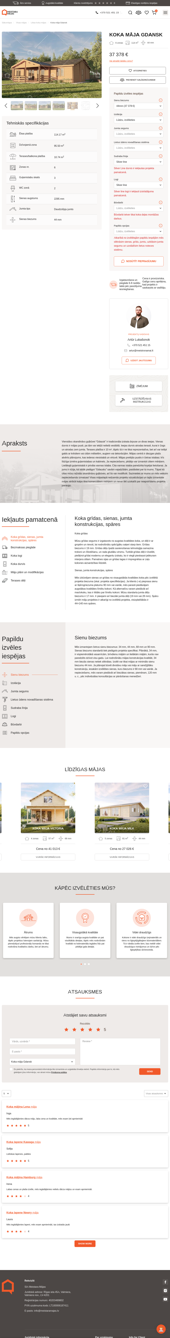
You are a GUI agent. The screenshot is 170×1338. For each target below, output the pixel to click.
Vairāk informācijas (48, 857)
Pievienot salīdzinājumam (142, 79)
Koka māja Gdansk (58, 22)
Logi (138, 179)
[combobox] (42, 1062)
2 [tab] (85, 964)
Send (150, 1071)
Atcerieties (141, 70)
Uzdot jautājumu (141, 360)
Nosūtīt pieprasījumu (141, 261)
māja (21, 1107)
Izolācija (138, 114)
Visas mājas (21, 22)
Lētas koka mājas (38, 22)
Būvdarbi (138, 202)
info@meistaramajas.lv (46, 1310)
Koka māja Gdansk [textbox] (21, 1061)
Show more (85, 1243)
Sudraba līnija (138, 156)
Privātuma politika (59, 1072)
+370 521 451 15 (109, 12)
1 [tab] (81, 964)
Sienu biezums (138, 100)
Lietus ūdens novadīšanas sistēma (138, 142)
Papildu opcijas (138, 225)
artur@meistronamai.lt (141, 350)
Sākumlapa (7, 22)
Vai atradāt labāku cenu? (121, 60)
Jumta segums (138, 128)
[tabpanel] (28, 930)
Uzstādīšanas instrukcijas (141, 400)
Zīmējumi (142, 386)
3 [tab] (89, 964)
